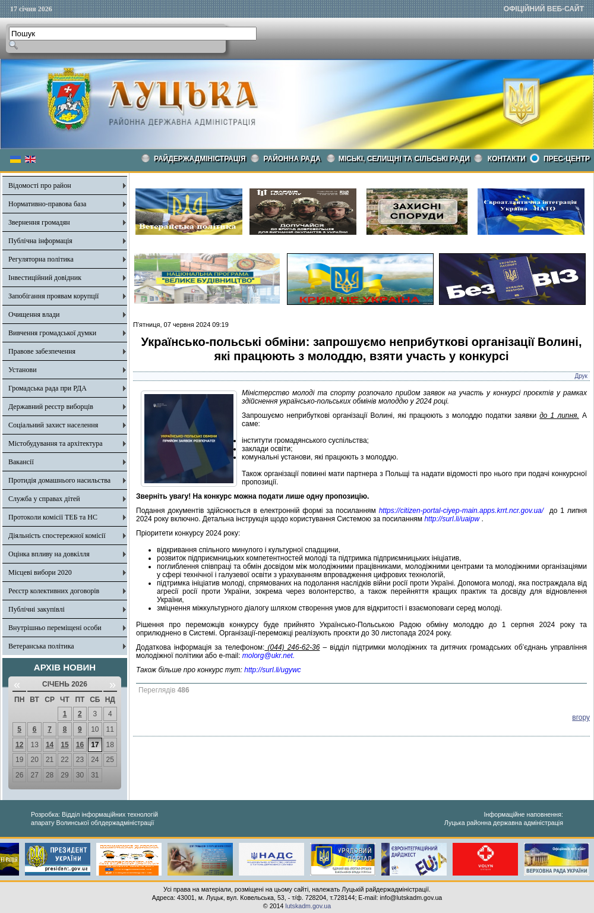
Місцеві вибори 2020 (40, 572)
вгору (581, 717)
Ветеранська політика (41, 646)
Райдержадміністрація (200, 159)
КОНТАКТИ (507, 159)
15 (64, 745)
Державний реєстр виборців (50, 406)
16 (80, 745)
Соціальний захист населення (53, 425)
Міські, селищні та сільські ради (404, 159)
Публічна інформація (40, 241)
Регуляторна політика (41, 259)
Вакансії (21, 462)
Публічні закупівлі (36, 609)
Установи (22, 370)
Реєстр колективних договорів (53, 591)
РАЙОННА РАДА (292, 159)
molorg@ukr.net (267, 655)
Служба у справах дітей (44, 499)
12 (19, 745)
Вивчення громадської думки (52, 333)
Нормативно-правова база (47, 204)
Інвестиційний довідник (44, 277)
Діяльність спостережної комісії (57, 535)
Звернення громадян (39, 222)
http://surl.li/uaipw (451, 519)
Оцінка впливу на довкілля (49, 554)
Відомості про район (39, 185)
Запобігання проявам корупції (53, 296)
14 (49, 745)
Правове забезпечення (41, 351)
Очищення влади (33, 314)
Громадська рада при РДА (47, 388)
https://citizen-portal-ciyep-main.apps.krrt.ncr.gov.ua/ (461, 510)
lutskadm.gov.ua (308, 905)
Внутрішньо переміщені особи (55, 628)
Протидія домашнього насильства (59, 480)
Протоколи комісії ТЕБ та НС (52, 517)
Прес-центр (567, 159)
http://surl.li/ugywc (272, 670)
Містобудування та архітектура (55, 443)
